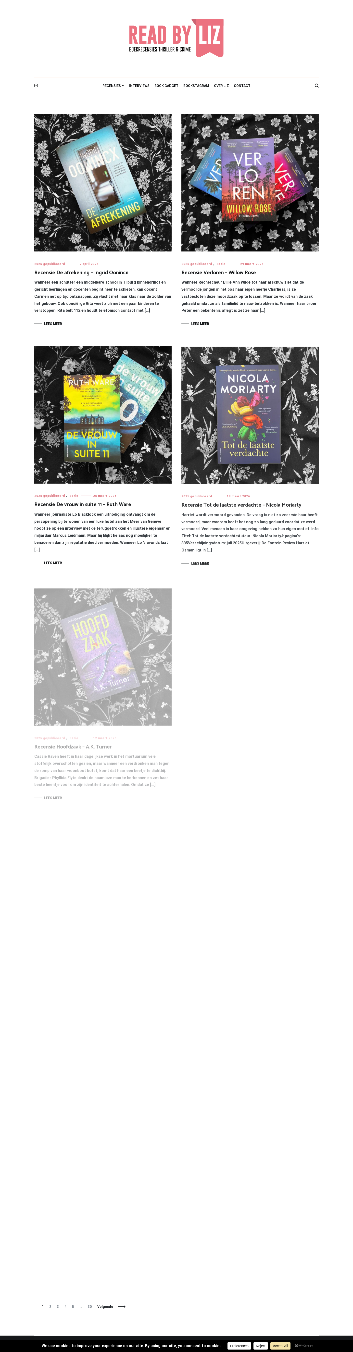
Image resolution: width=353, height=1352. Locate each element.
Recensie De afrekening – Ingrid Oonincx (81, 273)
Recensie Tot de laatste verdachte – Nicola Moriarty (241, 508)
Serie (221, 264)
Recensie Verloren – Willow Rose (218, 273)
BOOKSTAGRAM (196, 86)
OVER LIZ (221, 86)
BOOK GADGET (166, 86)
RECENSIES (111, 86)
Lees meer (53, 324)
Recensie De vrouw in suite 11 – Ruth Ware (82, 505)
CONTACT (242, 86)
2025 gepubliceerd (49, 264)
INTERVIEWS (139, 86)
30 (91, 1307)
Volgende (105, 1307)
